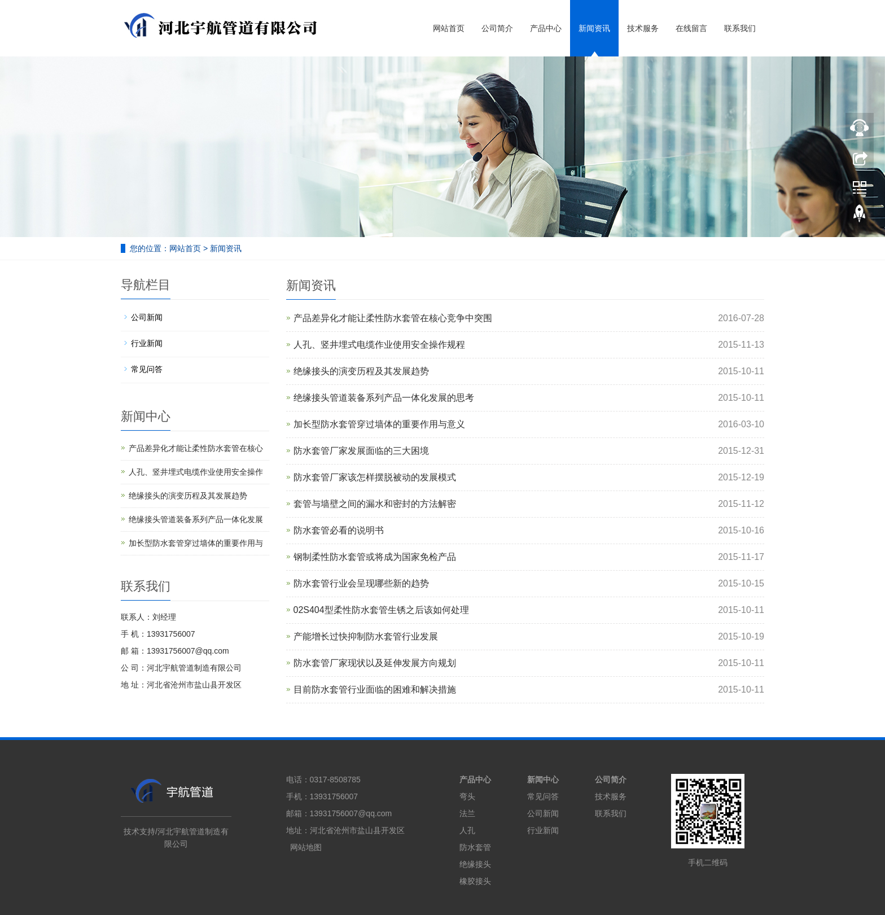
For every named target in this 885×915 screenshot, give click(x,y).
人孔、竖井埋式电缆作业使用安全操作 (196, 471)
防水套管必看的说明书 (338, 530)
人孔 (467, 830)
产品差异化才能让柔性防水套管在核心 (196, 448)
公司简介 (497, 28)
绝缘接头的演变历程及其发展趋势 (361, 371)
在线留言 (691, 28)
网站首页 (449, 28)
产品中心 (546, 28)
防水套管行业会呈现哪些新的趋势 (361, 583)
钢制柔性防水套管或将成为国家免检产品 (374, 557)
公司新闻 (147, 317)
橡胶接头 (475, 881)
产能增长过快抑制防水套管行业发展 (365, 636)
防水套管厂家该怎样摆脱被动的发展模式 (374, 477)
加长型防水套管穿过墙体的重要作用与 (196, 543)
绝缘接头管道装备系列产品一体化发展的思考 (383, 397)
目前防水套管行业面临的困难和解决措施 (374, 689)
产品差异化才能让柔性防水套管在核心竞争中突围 (392, 318)
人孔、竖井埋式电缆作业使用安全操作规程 (379, 344)
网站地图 (306, 847)
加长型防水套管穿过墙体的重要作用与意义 (379, 424)
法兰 (467, 813)
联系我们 (740, 28)
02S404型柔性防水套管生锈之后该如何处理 (381, 610)
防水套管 (475, 847)
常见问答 (147, 369)
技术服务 (643, 28)
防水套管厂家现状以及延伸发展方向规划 (374, 663)
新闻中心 (543, 779)
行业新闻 (147, 343)
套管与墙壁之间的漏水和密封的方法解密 (374, 504)
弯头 (467, 796)
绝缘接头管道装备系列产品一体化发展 (196, 519)
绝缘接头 (475, 864)
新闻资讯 (594, 28)
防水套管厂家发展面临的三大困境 (361, 451)
